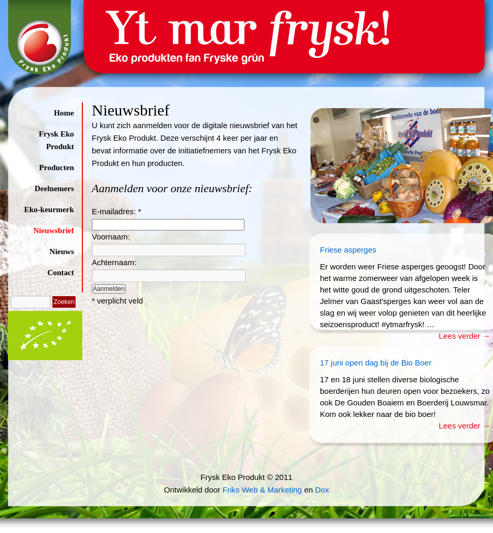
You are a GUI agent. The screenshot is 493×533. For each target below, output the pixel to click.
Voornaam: (111, 236)
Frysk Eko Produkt (56, 140)
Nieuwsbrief (54, 230)
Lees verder (464, 335)
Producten (56, 167)
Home (64, 113)
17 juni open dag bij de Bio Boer (376, 362)
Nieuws (61, 251)
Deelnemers (54, 188)
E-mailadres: (116, 211)
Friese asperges (348, 249)
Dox (322, 489)
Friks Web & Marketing (262, 489)
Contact (60, 272)
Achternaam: (114, 262)
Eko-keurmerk (49, 209)
